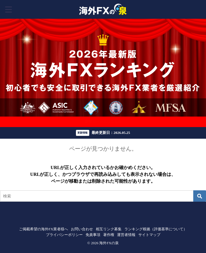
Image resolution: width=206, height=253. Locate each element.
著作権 (108, 235)
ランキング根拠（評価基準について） (155, 229)
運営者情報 (126, 235)
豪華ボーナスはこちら (103, 121)
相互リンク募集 (109, 229)
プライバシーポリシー (64, 235)
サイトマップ (149, 235)
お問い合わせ (82, 229)
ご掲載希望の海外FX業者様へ (43, 229)
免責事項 (93, 235)
